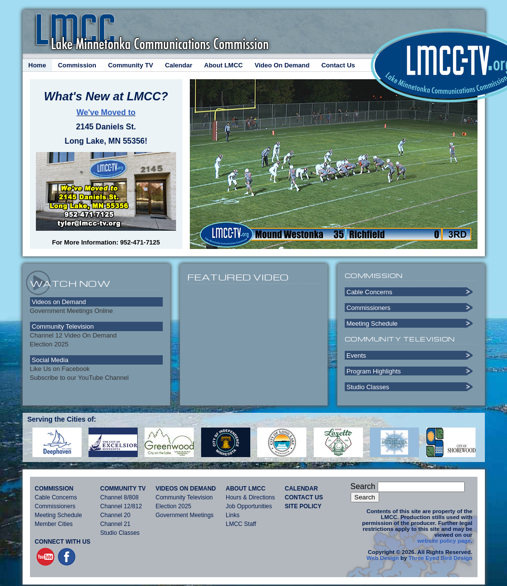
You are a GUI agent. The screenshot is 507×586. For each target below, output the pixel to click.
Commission (77, 65)
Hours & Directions (250, 497)
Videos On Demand (185, 488)
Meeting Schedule (372, 323)
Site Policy (303, 506)
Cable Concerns (369, 292)
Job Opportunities (249, 506)
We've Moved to (106, 112)
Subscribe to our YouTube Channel (79, 377)
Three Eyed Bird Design (441, 558)
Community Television (184, 497)
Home (37, 65)
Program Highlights (374, 371)
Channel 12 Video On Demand (73, 335)
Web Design (382, 558)
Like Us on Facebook (60, 368)
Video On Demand (282, 65)
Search (363, 486)
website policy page (444, 541)
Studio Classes (368, 387)
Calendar (178, 65)
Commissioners (369, 307)
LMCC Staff (241, 524)
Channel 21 (115, 524)
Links (232, 515)
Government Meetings (184, 515)
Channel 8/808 (119, 497)
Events (356, 355)
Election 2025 (49, 344)
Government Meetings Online (71, 310)
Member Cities (54, 524)
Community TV (130, 65)
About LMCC (223, 65)
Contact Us (338, 65)
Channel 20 (115, 515)
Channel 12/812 (121, 506)
